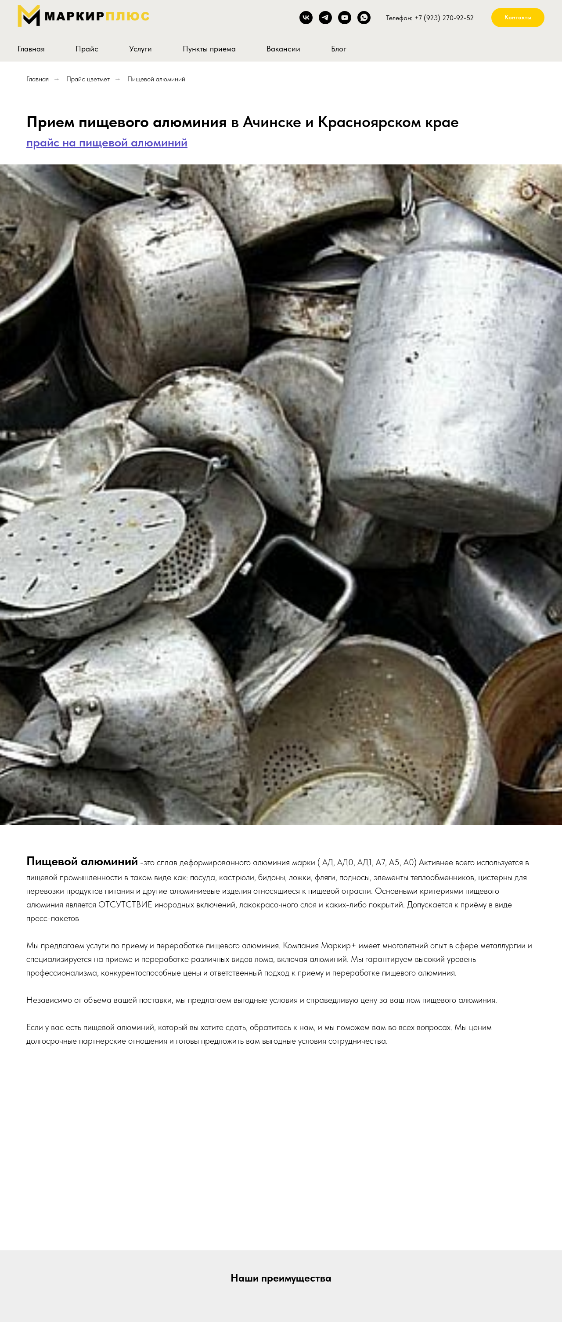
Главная (31, 48)
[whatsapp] (364, 17)
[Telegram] (325, 17)
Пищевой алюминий (156, 79)
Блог (338, 48)
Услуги (140, 48)
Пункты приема (209, 48)
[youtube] (344, 17)
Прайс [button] (87, 48)
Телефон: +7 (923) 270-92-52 (430, 18)
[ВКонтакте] (306, 17)
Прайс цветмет (88, 79)
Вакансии (283, 48)
